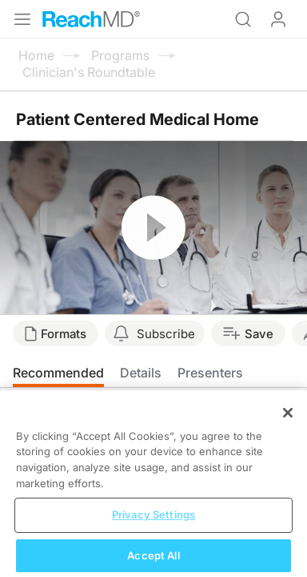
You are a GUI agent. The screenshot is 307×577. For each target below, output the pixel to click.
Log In (278, 19)
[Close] (287, 424)
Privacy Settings (153, 525)
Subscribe (166, 333)
